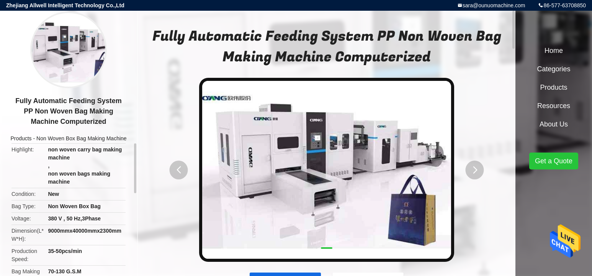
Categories (553, 69)
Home (554, 50)
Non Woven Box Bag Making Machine (81, 138)
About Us (554, 124)
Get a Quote (553, 161)
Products (20, 138)
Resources (553, 106)
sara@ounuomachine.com (494, 5)
